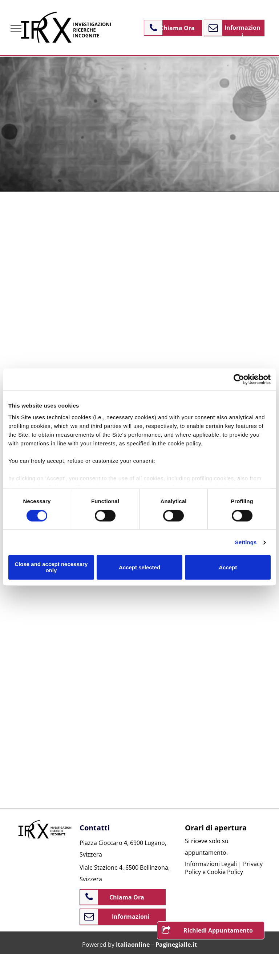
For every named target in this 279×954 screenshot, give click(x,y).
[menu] (16, 28)
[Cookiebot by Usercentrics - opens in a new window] (239, 379)
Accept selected (139, 567)
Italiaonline (133, 945)
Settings (246, 542)
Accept (228, 567)
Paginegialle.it (176, 945)
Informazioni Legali (211, 864)
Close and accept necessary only (51, 567)
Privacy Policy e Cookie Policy (224, 868)
